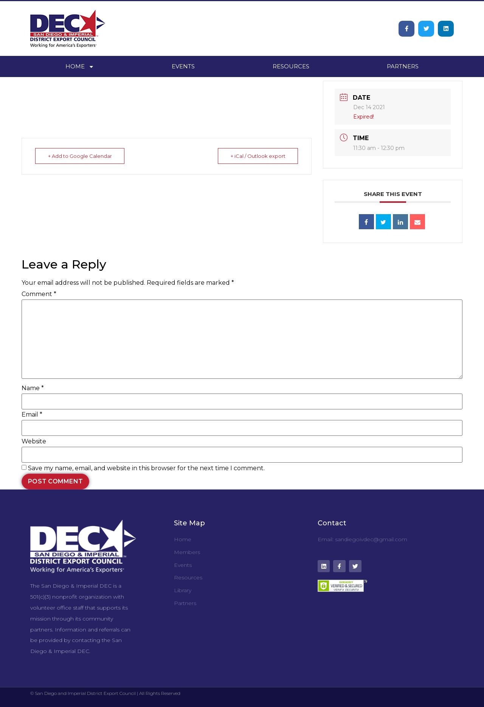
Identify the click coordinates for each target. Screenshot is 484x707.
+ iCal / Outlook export (257, 156)
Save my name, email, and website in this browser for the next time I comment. (146, 468)
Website (34, 441)
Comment (39, 294)
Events (183, 66)
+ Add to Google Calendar (80, 156)
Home (79, 66)
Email (32, 415)
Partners (403, 66)
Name (33, 388)
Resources (291, 66)
